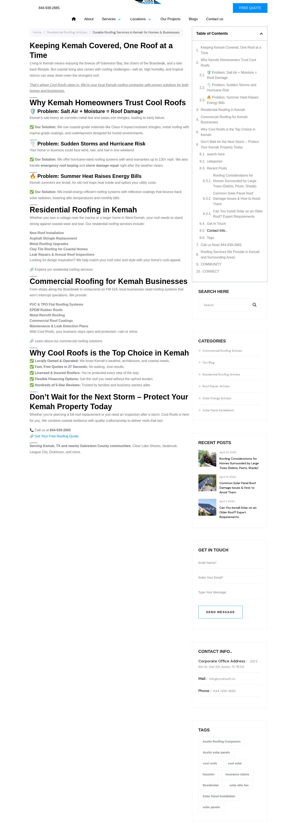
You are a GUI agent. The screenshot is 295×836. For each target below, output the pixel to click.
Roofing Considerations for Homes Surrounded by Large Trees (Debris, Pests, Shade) (234, 181)
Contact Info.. (217, 230)
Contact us (214, 19)
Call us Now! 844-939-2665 (221, 245)
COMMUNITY (211, 264)
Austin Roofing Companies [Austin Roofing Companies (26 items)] (222, 741)
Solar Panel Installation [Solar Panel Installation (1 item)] (219, 796)
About (88, 19)
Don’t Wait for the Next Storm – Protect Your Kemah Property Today (230, 144)
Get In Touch (216, 223)
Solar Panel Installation (218, 410)
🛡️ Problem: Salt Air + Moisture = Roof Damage (232, 75)
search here (216, 154)
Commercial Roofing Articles (222, 351)
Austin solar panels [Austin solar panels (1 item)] (216, 752)
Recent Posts (217, 168)
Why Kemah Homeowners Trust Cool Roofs (228, 62)
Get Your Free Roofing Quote (56, 436)
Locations (141, 19)
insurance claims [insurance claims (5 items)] (237, 774)
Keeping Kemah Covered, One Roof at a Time (231, 50)
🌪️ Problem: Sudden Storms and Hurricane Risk (231, 87)
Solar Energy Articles (217, 398)
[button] (261, 33)
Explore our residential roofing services (64, 269)
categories (214, 161)
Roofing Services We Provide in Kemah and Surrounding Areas (230, 254)
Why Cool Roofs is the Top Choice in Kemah (228, 132)
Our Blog (208, 362)
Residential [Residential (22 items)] (211, 785)
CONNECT (211, 271)
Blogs (193, 19)
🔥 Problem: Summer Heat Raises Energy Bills (232, 100)
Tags (210, 238)
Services (112, 19)
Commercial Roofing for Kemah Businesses (224, 119)
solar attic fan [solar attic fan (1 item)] (238, 785)
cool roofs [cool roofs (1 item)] (210, 763)
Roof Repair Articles (216, 386)
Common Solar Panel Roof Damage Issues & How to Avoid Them (236, 199)
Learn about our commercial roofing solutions (68, 341)
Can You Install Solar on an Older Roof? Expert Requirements (238, 213)
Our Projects (170, 19)
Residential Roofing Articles (67, 32)
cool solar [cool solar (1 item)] (235, 763)
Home (37, 32)
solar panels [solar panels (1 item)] (211, 807)
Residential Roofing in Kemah (223, 110)
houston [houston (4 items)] (208, 774)
